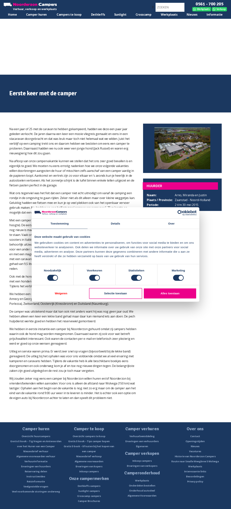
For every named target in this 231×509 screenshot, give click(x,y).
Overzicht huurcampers (36, 436)
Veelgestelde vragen (35, 486)
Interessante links (195, 471)
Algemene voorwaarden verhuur (35, 456)
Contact (195, 436)
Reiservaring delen (36, 471)
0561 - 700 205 (210, 4)
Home (12, 14)
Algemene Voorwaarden (142, 495)
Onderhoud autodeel (142, 490)
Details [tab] (115, 223)
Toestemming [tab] (59, 223)
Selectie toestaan (115, 293)
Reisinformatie (36, 481)
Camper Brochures (89, 501)
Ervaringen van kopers (89, 466)
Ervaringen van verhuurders (142, 441)
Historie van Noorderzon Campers (195, 456)
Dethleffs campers (89, 486)
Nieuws (192, 14)
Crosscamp (143, 14)
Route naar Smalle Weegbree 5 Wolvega (195, 461)
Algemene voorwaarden (89, 461)
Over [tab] (171, 223)
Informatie (215, 14)
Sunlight (120, 14)
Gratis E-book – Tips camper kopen (89, 441)
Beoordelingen (195, 476)
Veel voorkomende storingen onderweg (36, 491)
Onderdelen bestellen (142, 485)
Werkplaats (203, 9)
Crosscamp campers (89, 496)
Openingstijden (195, 441)
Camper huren (36, 14)
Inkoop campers (89, 471)
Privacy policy (195, 481)
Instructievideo (35, 476)
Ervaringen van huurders (36, 466)
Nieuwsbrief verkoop (89, 456)
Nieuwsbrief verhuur (35, 451)
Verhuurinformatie (36, 461)
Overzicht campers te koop (89, 436)
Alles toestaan (170, 293)
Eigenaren (142, 446)
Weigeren (61, 293)
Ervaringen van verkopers (142, 465)
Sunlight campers (88, 491)
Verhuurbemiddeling (142, 436)
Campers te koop (69, 14)
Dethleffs (98, 14)
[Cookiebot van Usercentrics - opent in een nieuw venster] (180, 213)
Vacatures (195, 451)
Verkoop (221, 9)
